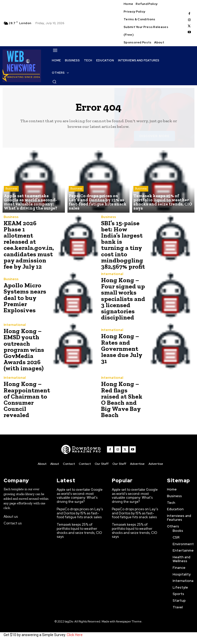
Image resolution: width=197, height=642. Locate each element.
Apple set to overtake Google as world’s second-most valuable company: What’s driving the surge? (80, 494)
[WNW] (81, 448)
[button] (54, 82)
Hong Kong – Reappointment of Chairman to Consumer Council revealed (26, 398)
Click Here (75, 634)
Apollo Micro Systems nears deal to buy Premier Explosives (24, 297)
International (112, 273)
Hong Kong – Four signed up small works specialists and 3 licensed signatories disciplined (123, 298)
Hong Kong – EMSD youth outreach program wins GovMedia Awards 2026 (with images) (24, 349)
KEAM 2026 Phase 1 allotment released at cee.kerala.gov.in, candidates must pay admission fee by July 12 (28, 244)
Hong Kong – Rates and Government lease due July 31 (121, 348)
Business (11, 189)
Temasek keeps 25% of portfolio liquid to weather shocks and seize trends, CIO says (79, 529)
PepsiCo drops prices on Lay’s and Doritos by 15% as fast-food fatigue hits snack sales (80, 512)
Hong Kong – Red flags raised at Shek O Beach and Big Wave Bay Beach (123, 398)
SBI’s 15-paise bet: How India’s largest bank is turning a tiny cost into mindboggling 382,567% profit (123, 241)
